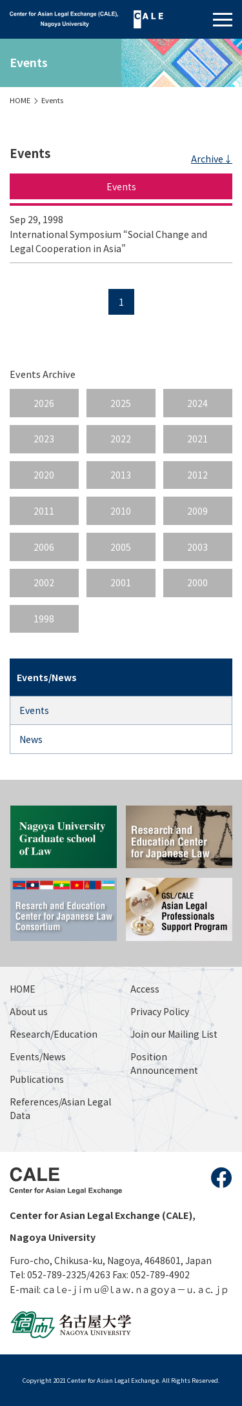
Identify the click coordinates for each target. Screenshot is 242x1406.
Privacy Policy (159, 1011)
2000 (197, 582)
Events (52, 100)
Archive (207, 158)
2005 (120, 546)
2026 (44, 403)
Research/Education (53, 1033)
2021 (197, 438)
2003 (197, 546)
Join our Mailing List (173, 1033)
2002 (44, 582)
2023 (44, 438)
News (31, 739)
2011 (44, 510)
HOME (20, 100)
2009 (197, 510)
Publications (37, 1079)
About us (29, 1011)
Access (144, 988)
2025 (120, 403)
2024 (197, 403)
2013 (120, 474)
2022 (120, 438)
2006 (44, 546)
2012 (197, 474)
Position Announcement (164, 1063)
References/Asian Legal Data (60, 1108)
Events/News (38, 1056)
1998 (44, 618)
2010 (120, 510)
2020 (44, 474)
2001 (120, 582)
